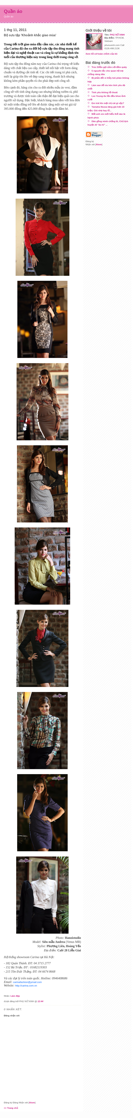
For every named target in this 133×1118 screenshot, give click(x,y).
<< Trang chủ (11, 1108)
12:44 (40, 1001)
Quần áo (13, 11)
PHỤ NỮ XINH (117, 34)
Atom (32, 1102)
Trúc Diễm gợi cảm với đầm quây (109, 67)
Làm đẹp (15, 996)
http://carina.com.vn (26, 985)
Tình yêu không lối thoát (105, 92)
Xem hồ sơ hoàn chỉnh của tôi (101, 53)
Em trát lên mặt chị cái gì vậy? (108, 103)
